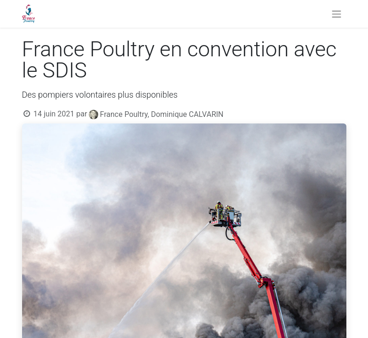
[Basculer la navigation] (336, 14)
